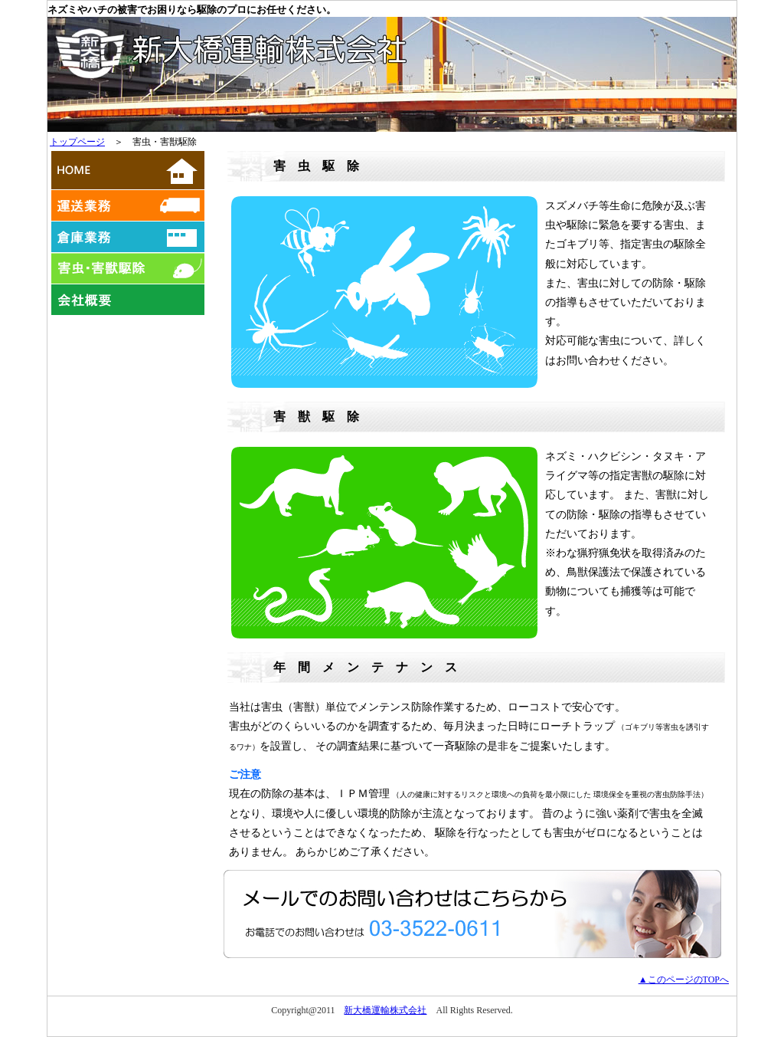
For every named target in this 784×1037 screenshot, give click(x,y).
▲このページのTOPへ (684, 979)
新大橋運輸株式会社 (385, 1010)
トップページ (77, 141)
